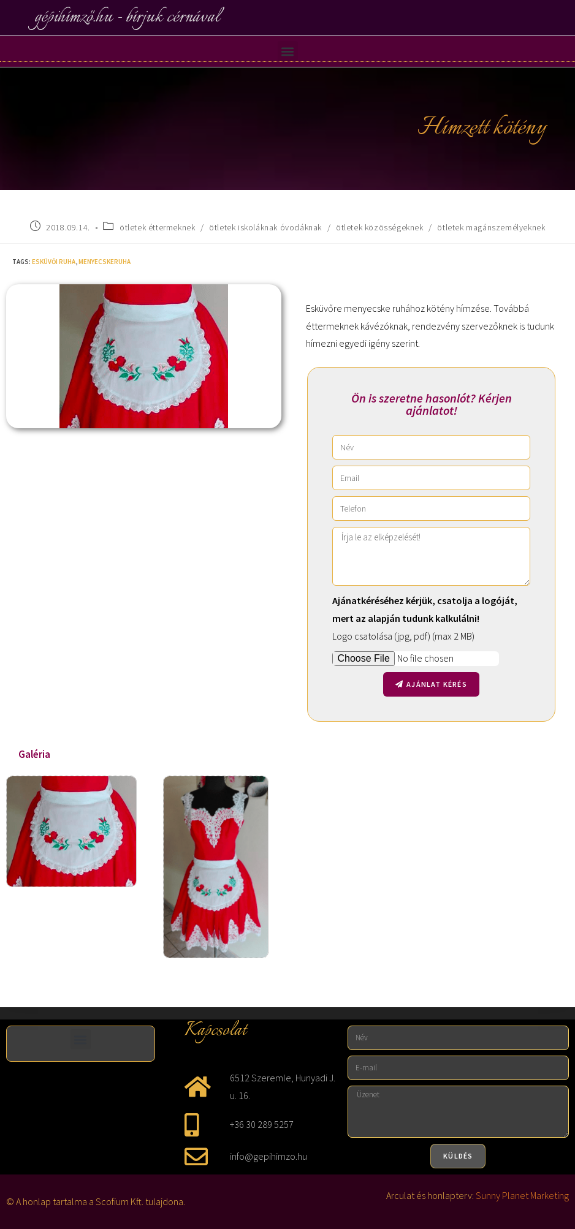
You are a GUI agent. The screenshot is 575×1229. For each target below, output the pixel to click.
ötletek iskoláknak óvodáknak (265, 227)
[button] (288, 51)
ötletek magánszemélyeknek (491, 227)
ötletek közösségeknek (380, 227)
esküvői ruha (53, 261)
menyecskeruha (104, 261)
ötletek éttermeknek (157, 227)
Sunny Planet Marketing (522, 1195)
